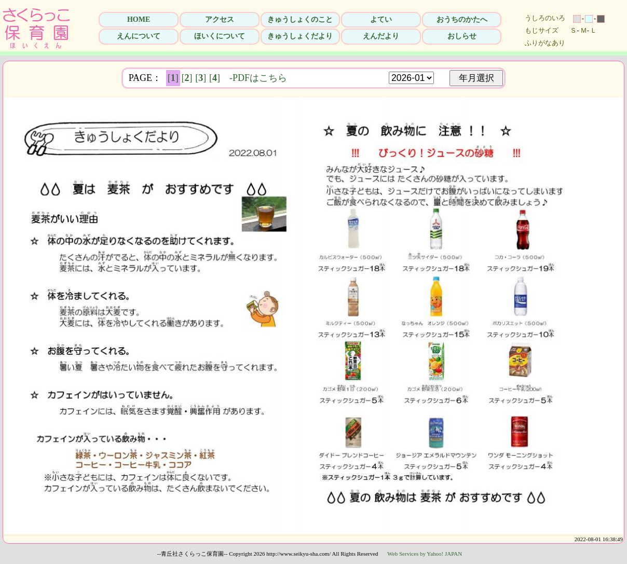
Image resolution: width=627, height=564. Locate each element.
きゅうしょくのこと (300, 19)
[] (173, 78)
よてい (381, 19)
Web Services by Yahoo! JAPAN (424, 554)
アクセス (219, 19)
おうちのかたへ (462, 19)
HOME (138, 19)
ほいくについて (219, 36)
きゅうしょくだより (300, 36)
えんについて (138, 36)
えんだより (381, 36)
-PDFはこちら (258, 78)
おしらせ (461, 36)
